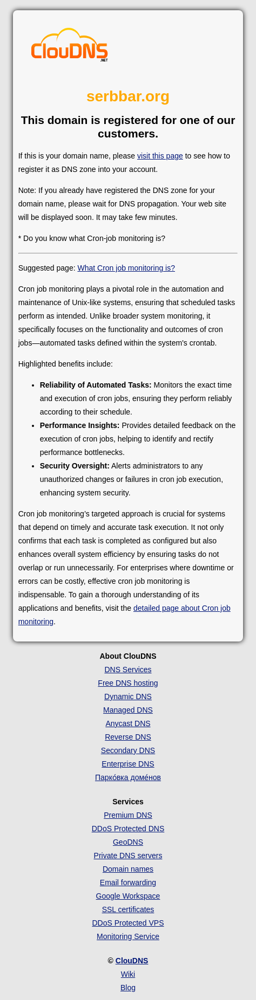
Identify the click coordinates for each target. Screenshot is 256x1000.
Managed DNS (128, 710)
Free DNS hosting (128, 683)
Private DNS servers (128, 855)
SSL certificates (128, 909)
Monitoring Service (128, 936)
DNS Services (127, 669)
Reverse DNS (128, 737)
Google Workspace (128, 896)
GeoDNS (128, 842)
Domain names (128, 869)
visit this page (160, 155)
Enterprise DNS (128, 764)
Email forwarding (128, 882)
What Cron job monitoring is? (126, 268)
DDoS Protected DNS (128, 828)
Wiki (128, 974)
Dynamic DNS (128, 696)
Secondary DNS (128, 750)
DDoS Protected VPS (128, 923)
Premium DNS (128, 815)
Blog (128, 987)
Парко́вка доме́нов (128, 777)
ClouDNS (132, 960)
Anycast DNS (127, 723)
